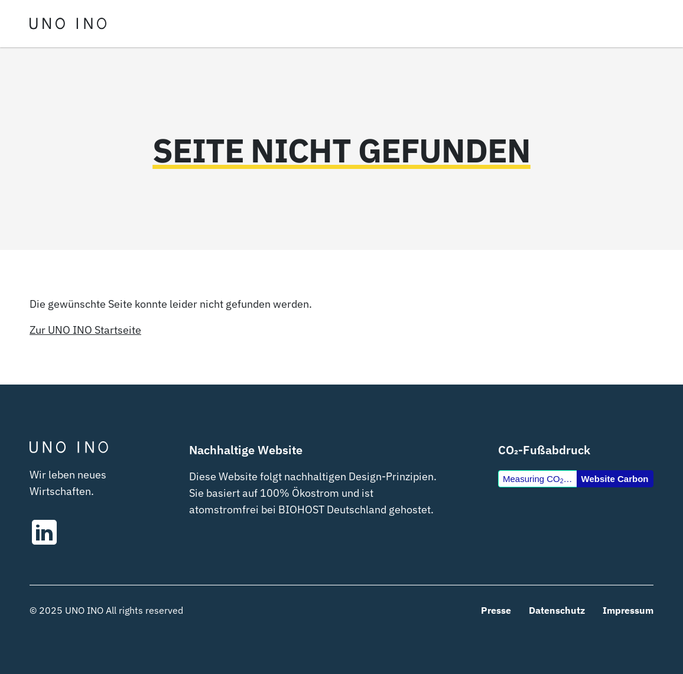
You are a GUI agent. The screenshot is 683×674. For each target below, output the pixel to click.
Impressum (628, 610)
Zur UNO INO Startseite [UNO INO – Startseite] (85, 330)
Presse (496, 610)
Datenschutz (557, 610)
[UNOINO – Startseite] (68, 23)
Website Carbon (615, 479)
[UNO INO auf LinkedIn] (102, 532)
